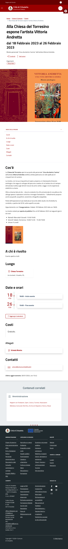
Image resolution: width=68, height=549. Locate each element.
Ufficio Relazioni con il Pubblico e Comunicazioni (11, 513)
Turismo (37, 468)
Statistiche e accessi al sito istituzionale (41, 518)
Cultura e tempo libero (25, 466)
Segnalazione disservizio (24, 495)
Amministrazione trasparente (40, 487)
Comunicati (53, 445)
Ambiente (23, 445)
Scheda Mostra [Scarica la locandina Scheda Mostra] (16, 350)
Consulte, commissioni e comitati (9, 468)
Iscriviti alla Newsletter (23, 507)
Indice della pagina (34, 129)
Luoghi (52, 460)
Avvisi (51, 448)
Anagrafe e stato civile (25, 449)
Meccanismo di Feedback (39, 504)
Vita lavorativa (39, 471)
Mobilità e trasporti (41, 454)
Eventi (52, 463)
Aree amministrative (11, 445)
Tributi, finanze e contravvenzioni (40, 463)
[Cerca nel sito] (60, 8)
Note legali (38, 494)
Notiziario (53, 465)
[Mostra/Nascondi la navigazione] (2, 8)
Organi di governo (10, 442)
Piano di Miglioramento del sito (25, 514)
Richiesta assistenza (26, 500)
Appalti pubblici (24, 454)
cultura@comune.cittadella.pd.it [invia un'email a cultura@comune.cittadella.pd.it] (21, 367)
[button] (65, 11)
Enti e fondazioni (10, 451)
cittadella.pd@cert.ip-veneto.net (12, 525)
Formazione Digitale (26, 503)
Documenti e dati (10, 462)
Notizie (52, 442)
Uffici (7, 448)
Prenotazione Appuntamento (24, 490)
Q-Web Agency (58, 538)
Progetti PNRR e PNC (10, 474)
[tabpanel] (34, 408)
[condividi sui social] (11, 56)
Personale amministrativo (10, 457)
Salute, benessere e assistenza (41, 457)
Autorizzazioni (24, 456)
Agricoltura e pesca (26, 442)
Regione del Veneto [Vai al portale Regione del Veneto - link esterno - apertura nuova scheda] (10, 2)
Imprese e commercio (38, 449)
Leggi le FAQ (24, 486)
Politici (7, 454)
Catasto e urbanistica (23, 460)
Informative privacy (41, 492)
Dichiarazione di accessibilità (40, 498)
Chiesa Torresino (17, 271)
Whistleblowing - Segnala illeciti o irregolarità (40, 511)
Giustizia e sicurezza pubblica (41, 443)
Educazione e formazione (24, 472)
